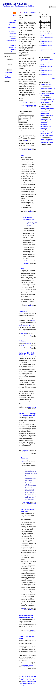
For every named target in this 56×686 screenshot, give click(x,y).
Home (14, 15)
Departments (12, 36)
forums (26, 12)
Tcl (33, 683)
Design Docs (12, 43)
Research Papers (11, 40)
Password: (10, 64)
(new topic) (13, 33)
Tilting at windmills (46, 84)
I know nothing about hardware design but (26, 616)
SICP (30, 325)
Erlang (29, 681)
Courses (13, 38)
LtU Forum (33, 12)
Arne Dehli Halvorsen (27, 406)
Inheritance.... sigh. (46, 119)
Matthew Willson (25, 629)
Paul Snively (24, 345)
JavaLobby (33, 676)
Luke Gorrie (24, 333)
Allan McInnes (24, 148)
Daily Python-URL (24, 678)
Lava (20, 133)
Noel (23, 608)
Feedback (13, 18)
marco (25, 210)
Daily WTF (32, 678)
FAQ (15, 20)
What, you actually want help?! (27, 510)
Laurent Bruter (25, 102)
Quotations (13, 45)
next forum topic (29, 105)
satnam (25, 304)
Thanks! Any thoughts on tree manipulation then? (27, 414)
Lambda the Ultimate (15, 3)
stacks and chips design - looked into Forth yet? (27, 354)
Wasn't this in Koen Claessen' (28, 218)
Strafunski (24, 458)
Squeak (30, 683)
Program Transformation (27, 685)
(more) (32, 679)
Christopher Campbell (27, 665)
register (31, 149)
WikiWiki (24, 681)
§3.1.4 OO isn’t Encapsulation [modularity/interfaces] (47, 113)
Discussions (12, 25)
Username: (10, 59)
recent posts (8, 84)
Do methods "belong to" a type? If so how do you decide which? (47, 100)
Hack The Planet (26, 676)
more (53, 53)
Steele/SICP (23, 311)
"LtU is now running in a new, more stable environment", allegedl (47, 133)
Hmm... (23, 155)
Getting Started (12, 22)
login (26, 149)
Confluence (22, 341)
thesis (33, 320)
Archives (13, 52)
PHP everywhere (25, 679)
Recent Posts (12, 31)
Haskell (25, 683)
